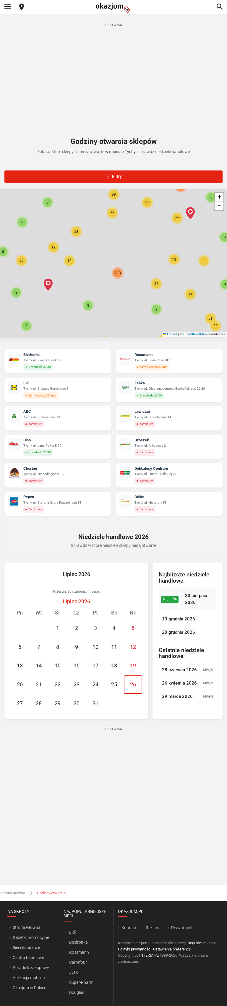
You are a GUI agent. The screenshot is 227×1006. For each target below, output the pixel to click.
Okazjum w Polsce (29, 987)
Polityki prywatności (134, 949)
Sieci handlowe (26, 947)
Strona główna (13, 893)
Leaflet (170, 334)
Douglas (76, 992)
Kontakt (128, 927)
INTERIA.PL (149, 955)
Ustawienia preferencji (172, 949)
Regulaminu (197, 943)
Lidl (72, 932)
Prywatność (182, 927)
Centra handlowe (28, 957)
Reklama (154, 927)
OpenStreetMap (195, 334)
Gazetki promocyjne (31, 937)
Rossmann (79, 952)
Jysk (73, 972)
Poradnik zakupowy (31, 967)
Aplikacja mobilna (29, 977)
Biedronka (78, 942)
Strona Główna (26, 927)
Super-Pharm (81, 982)
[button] (88, 305)
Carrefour (78, 962)
